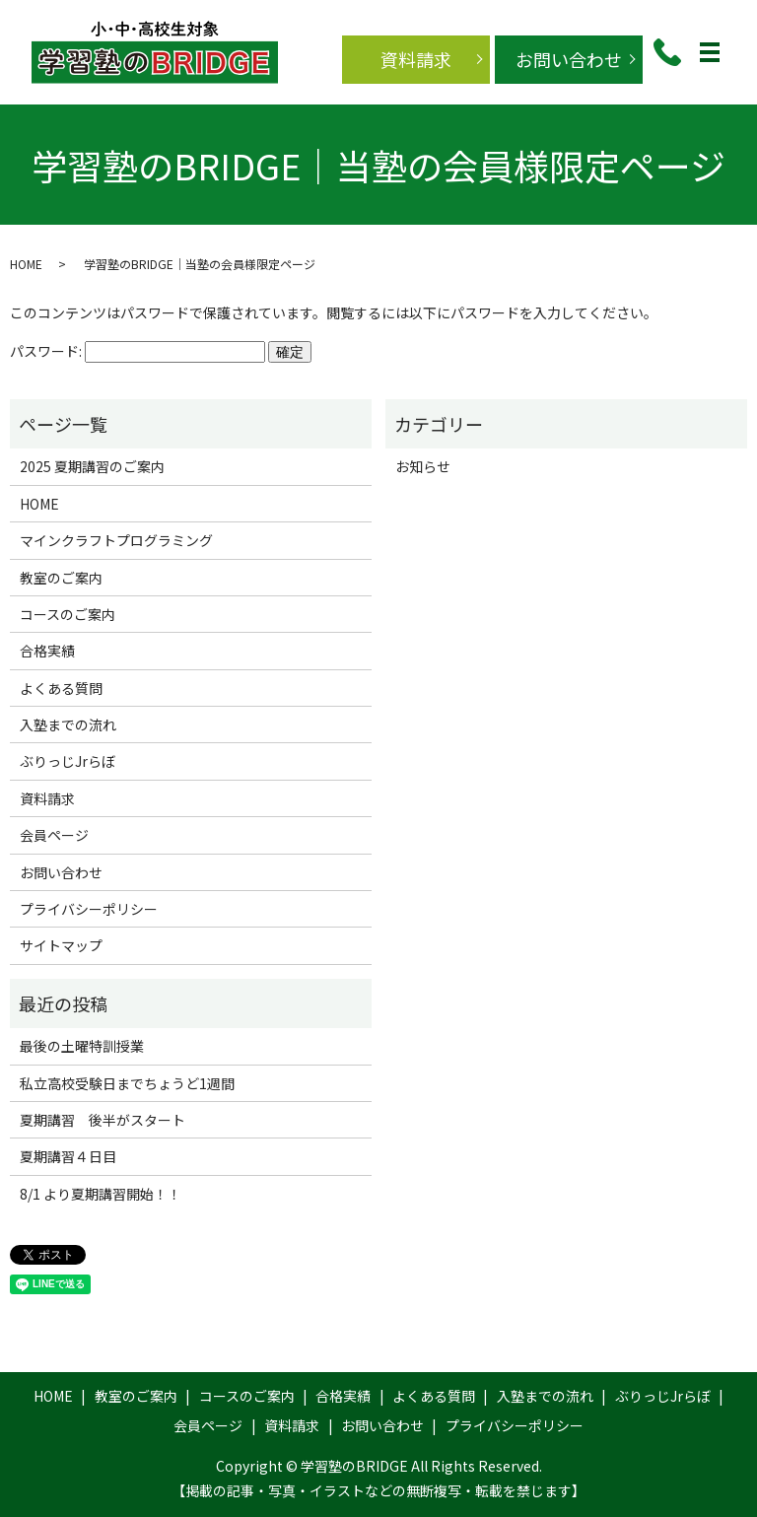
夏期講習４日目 (68, 1156)
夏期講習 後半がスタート (102, 1120)
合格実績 (47, 650)
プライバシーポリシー (89, 909)
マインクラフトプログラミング (116, 540)
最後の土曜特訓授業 (82, 1046)
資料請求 (415, 59)
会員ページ (54, 835)
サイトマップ (61, 945)
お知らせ (422, 466)
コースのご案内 (67, 614)
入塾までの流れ (68, 724)
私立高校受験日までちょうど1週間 (127, 1083)
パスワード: (137, 351)
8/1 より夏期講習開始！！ (100, 1194)
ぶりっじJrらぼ (67, 761)
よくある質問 (61, 688)
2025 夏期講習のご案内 (92, 466)
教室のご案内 (61, 577)
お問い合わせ (569, 59)
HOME (26, 263)
